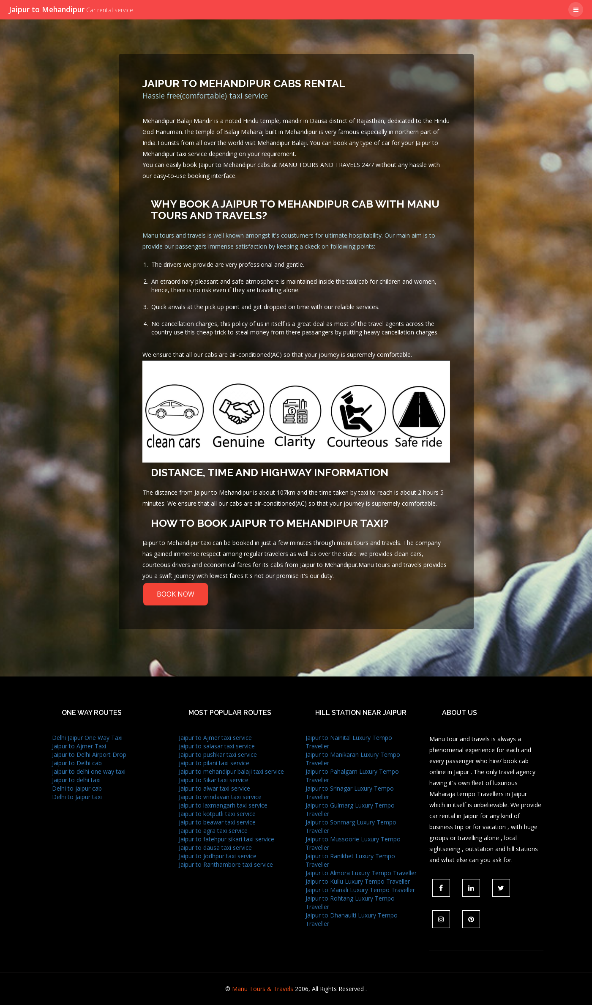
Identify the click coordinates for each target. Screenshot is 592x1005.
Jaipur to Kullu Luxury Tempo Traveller (358, 881)
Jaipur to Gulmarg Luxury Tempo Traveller (350, 809)
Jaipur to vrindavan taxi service (220, 797)
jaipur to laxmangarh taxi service (223, 805)
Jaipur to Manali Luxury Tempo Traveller (360, 890)
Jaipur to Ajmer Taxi (79, 746)
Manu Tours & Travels (262, 989)
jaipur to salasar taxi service (217, 746)
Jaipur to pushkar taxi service (218, 754)
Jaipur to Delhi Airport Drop (89, 754)
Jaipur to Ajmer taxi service (215, 738)
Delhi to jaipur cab (77, 788)
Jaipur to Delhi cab (77, 763)
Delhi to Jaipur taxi (77, 797)
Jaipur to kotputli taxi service (217, 814)
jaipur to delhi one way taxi (88, 771)
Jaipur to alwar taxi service (214, 788)
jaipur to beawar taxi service (217, 822)
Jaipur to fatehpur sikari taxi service (226, 839)
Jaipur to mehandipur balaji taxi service (231, 771)
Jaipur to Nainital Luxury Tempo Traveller (349, 742)
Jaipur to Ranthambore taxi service (226, 864)
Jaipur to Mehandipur (71, 9)
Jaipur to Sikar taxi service (213, 780)
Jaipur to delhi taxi (76, 780)
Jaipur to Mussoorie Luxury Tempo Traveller (353, 843)
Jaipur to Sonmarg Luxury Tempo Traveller (351, 826)
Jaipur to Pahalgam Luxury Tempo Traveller (352, 775)
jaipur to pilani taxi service (214, 763)
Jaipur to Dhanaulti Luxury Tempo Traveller (352, 919)
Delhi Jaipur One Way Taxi (87, 738)
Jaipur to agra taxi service (213, 831)
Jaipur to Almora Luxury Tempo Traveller (361, 873)
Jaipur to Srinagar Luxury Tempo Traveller (350, 792)
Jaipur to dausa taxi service (215, 847)
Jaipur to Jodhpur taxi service (217, 856)
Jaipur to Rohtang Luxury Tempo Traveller (350, 902)
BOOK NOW (175, 594)
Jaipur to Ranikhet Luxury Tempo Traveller (350, 860)
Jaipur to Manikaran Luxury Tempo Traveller (353, 758)
